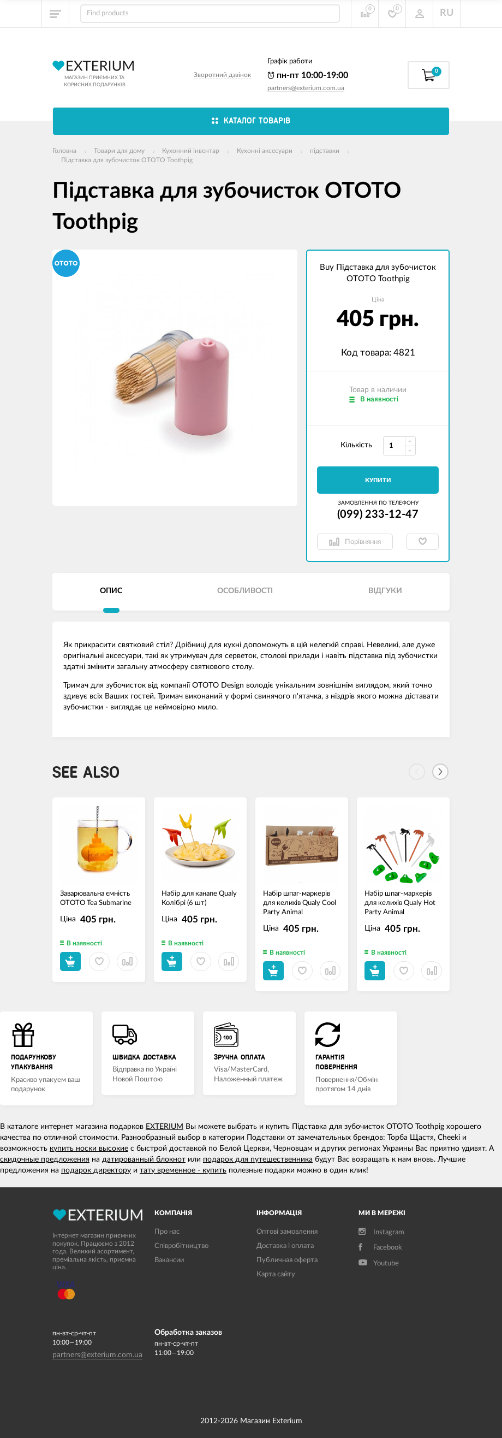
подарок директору (96, 1170)
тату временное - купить (183, 1170)
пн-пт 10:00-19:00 (307, 75)
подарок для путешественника (258, 1159)
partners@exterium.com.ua (305, 88)
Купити (378, 480)
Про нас (167, 1231)
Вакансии (169, 1260)
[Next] (440, 772)
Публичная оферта (287, 1260)
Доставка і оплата (285, 1246)
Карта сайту (275, 1274)
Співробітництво (181, 1246)
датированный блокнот (144, 1159)
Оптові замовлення (287, 1231)
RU (446, 13)
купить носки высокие (89, 1148)
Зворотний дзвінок (222, 75)
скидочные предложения (44, 1159)
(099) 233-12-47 (378, 514)
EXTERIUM (164, 1127)
